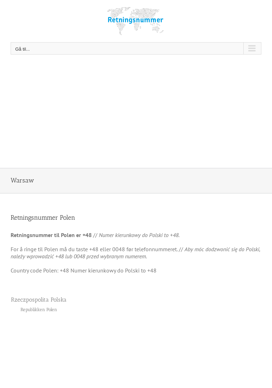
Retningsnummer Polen (43, 217)
